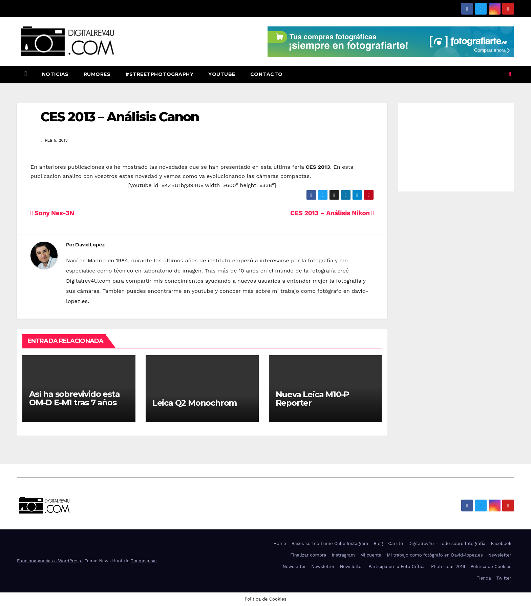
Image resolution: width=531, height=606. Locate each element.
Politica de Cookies (490, 566)
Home (280, 543)
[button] (509, 74)
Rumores (97, 74)
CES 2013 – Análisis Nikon (332, 213)
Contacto (266, 74)
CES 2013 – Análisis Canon (120, 117)
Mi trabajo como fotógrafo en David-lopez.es (435, 555)
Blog (378, 543)
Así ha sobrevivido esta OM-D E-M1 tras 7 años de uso (74, 402)
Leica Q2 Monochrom (194, 403)
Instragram (343, 555)
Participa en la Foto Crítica (397, 566)
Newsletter (499, 555)
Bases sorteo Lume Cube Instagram (330, 543)
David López (90, 245)
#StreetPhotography (159, 74)
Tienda (484, 578)
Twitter (503, 578)
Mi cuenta (371, 555)
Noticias (55, 74)
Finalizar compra (308, 555)
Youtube (221, 74)
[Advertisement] (456, 145)
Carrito (395, 543)
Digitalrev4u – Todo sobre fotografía (447, 543)
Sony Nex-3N (52, 213)
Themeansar (144, 560)
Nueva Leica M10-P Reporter (312, 398)
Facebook (501, 543)
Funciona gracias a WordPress (49, 560)
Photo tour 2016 (448, 566)
